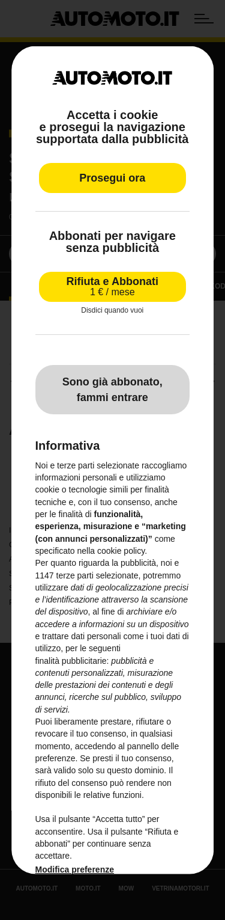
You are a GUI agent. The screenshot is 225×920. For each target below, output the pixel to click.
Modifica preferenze (74, 869)
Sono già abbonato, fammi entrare (112, 389)
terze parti (75, 575)
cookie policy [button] (121, 550)
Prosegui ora (112, 178)
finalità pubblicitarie (71, 660)
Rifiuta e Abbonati (112, 286)
